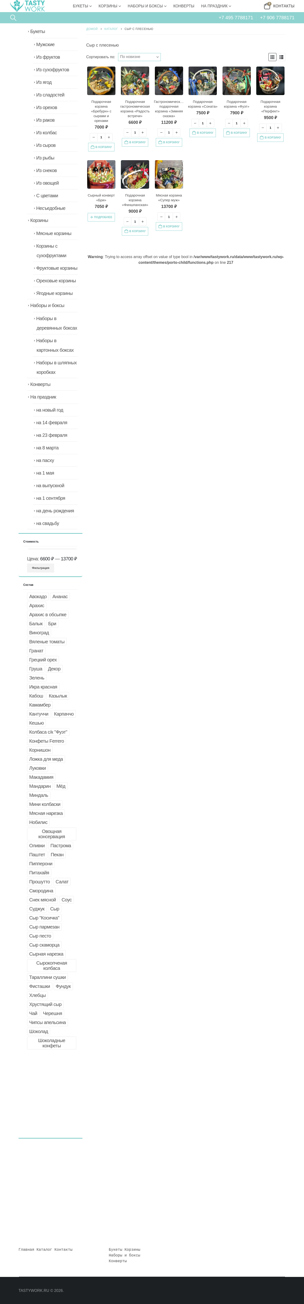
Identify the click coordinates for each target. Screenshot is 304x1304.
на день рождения (55, 510)
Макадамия (41, 777)
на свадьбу (47, 523)
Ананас (60, 596)
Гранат (36, 650)
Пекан (57, 854)
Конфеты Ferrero (46, 741)
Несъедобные (50, 208)
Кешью (36, 723)
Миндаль (38, 795)
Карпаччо (64, 714)
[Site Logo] (27, 6)
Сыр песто (40, 935)
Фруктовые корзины (56, 268)
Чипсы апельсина (47, 1022)
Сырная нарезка (46, 954)
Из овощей (47, 183)
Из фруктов (48, 57)
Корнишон (40, 750)
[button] (13, 18)
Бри (52, 623)
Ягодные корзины (54, 293)
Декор (54, 668)
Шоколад (38, 1031)
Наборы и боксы (145, 6)
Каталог (44, 1250)
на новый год (49, 410)
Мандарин (40, 786)
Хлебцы (37, 995)
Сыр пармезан (44, 926)
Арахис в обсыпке (47, 614)
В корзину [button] (103, 147)
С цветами (47, 195)
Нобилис (38, 822)
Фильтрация (40, 568)
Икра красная (43, 686)
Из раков (45, 120)
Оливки (37, 845)
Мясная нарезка (46, 813)
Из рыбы (45, 157)
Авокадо (38, 596)
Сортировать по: (100, 57)
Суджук (36, 908)
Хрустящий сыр (45, 1004)
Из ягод (44, 82)
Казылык (58, 695)
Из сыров (46, 145)
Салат (62, 881)
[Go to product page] (101, 81)
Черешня (52, 1013)
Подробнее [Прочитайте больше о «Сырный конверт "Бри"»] (103, 217)
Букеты (80, 6)
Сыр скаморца (44, 945)
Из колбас (46, 132)
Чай (33, 1013)
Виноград (39, 632)
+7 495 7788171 (236, 17)
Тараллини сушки (47, 977)
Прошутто (39, 881)
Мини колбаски (44, 804)
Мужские (45, 44)
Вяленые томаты (46, 641)
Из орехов (46, 107)
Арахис (36, 605)
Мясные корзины (53, 233)
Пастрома (60, 845)
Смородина (41, 890)
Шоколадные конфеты (51, 1043)
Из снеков (46, 170)
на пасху (45, 460)
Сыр (54, 908)
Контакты (284, 6)
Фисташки (39, 986)
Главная (26, 1250)
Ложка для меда (46, 759)
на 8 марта (47, 447)
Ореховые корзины (56, 280)
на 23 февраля (51, 435)
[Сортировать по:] (139, 57)
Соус (67, 899)
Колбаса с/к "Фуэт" (48, 732)
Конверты (183, 6)
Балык (36, 623)
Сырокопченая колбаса (51, 965)
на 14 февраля (51, 422)
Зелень (36, 677)
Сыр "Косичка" (44, 917)
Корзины (108, 6)
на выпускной (50, 485)
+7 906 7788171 (277, 17)
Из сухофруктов (52, 69)
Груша (35, 668)
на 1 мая (45, 473)
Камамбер (40, 704)
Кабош (36, 695)
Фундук (63, 986)
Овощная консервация (51, 834)
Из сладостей (50, 94)
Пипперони (40, 863)
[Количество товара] (101, 137)
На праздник (214, 6)
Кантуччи (38, 714)
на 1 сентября (50, 498)
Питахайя (39, 872)
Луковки (37, 768)
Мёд (60, 786)
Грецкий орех (43, 659)
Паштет (37, 854)
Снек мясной (42, 899)
